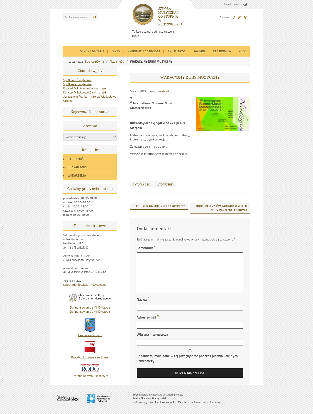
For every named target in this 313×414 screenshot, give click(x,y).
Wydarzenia (77, 175)
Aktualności (177, 51)
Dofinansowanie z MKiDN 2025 (90, 311)
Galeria (200, 51)
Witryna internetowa (152, 334)
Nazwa (143, 299)
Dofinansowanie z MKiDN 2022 (90, 307)
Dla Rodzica (222, 51)
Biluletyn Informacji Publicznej (90, 355)
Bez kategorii (78, 167)
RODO (242, 51)
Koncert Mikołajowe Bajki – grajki (84, 88)
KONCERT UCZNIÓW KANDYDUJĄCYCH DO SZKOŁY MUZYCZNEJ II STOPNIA (221, 208)
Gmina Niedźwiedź (90, 333)
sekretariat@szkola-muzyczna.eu (84, 284)
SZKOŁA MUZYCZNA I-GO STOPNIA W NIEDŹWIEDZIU (170, 16)
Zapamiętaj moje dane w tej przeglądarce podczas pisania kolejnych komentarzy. (187, 358)
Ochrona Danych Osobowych (90, 373)
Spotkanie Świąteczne (77, 80)
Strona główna (92, 51)
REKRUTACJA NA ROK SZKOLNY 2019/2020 (159, 206)
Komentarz (146, 247)
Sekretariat (163, 91)
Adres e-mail (148, 317)
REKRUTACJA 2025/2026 (144, 51)
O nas (116, 51)
